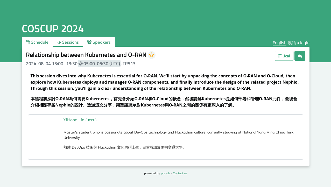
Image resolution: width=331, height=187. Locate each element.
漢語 (292, 42)
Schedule (37, 42)
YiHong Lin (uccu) (80, 119)
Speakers (99, 42)
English (279, 42)
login (304, 42)
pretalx (166, 173)
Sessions (68, 42)
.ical (284, 56)
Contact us (180, 173)
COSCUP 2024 (53, 28)
